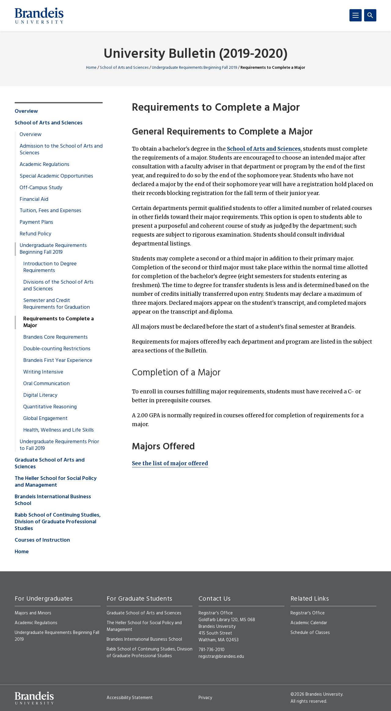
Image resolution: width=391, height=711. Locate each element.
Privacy (205, 698)
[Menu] (355, 15)
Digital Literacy (40, 395)
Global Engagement (45, 418)
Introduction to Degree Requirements (50, 267)
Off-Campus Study (41, 188)
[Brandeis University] (39, 15)
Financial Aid (34, 199)
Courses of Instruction (42, 540)
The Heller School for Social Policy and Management (56, 482)
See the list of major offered (170, 463)
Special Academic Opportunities (56, 176)
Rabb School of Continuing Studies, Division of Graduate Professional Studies (58, 522)
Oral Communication (46, 384)
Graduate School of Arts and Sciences (50, 463)
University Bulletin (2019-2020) (196, 54)
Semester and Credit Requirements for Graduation (56, 304)
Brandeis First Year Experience (57, 360)
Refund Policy (35, 234)
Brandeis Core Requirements (55, 337)
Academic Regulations (44, 164)
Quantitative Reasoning (50, 407)
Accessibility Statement (130, 698)
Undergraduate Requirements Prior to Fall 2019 (59, 445)
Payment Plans (36, 222)
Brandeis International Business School (53, 500)
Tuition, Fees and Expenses (50, 211)
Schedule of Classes (310, 632)
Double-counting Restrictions (56, 349)
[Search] (370, 15)
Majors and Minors (33, 613)
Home (91, 67)
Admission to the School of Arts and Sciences (61, 150)
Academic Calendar (309, 623)
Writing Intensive (43, 372)
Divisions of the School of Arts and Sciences (58, 286)
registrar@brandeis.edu (221, 656)
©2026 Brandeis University (316, 694)
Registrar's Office (308, 613)
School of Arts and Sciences (124, 67)
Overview (26, 111)
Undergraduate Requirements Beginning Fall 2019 (194, 67)
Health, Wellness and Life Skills (58, 430)
